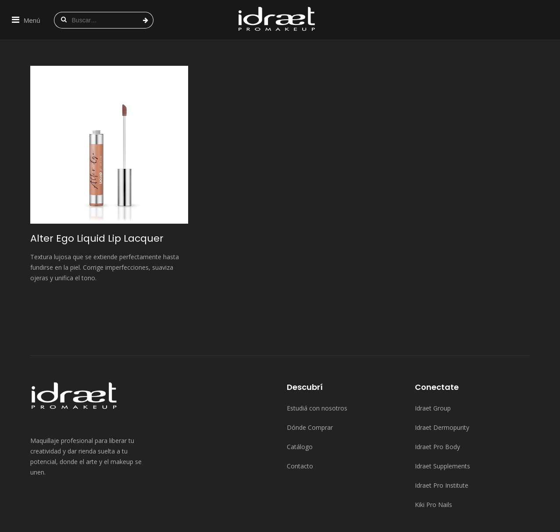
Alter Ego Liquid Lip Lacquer (97, 199)
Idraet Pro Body (437, 407)
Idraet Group (433, 368)
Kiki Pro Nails (433, 465)
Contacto (300, 426)
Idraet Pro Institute (441, 446)
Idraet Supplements (442, 426)
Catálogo (300, 407)
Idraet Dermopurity (442, 388)
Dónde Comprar (310, 388)
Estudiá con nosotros (317, 368)
